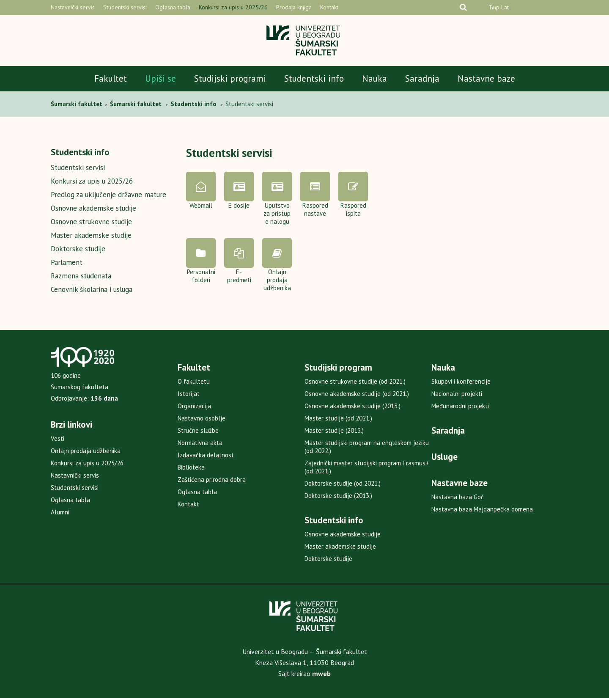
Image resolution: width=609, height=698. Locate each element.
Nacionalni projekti (456, 394)
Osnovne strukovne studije (91, 221)
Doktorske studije (78, 248)
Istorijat (189, 394)
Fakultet (110, 78)
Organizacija (194, 406)
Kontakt (329, 7)
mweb (321, 673)
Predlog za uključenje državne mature (108, 194)
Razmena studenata (81, 275)
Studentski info (314, 78)
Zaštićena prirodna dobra (212, 479)
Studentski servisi (125, 7)
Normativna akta (200, 443)
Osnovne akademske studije (93, 208)
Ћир (493, 7)
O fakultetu (194, 381)
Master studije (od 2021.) (338, 418)
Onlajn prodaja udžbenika (86, 451)
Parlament (66, 262)
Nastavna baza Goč (457, 497)
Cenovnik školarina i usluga (91, 289)
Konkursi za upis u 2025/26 (233, 7)
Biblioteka (191, 467)
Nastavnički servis (73, 7)
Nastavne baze (486, 78)
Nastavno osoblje (201, 418)
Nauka (374, 78)
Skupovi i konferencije (461, 381)
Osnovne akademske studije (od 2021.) (356, 394)
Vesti (57, 438)
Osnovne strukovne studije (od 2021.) (355, 381)
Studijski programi (230, 78)
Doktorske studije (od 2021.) (342, 483)
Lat (505, 7)
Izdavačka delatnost (206, 455)
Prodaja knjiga (294, 7)
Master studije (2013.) (334, 430)
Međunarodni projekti (460, 406)
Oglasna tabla (172, 7)
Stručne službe (198, 430)
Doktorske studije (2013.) (338, 496)
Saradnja (422, 78)
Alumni (60, 512)
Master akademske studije (91, 235)
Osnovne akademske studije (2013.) (352, 406)
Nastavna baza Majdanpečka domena (482, 509)
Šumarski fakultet (77, 104)
